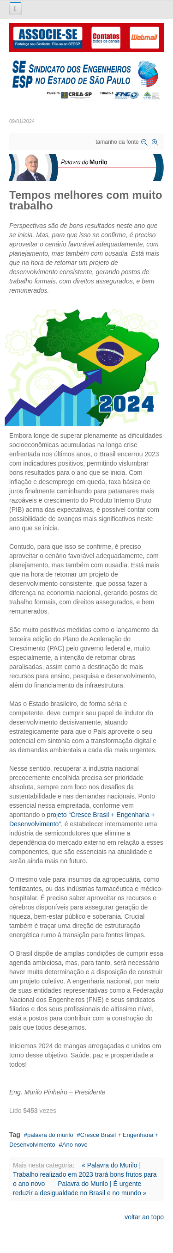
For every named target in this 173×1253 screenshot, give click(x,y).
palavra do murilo (50, 1134)
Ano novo (75, 1144)
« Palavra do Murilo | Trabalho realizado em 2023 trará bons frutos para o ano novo (85, 1174)
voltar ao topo (144, 1217)
